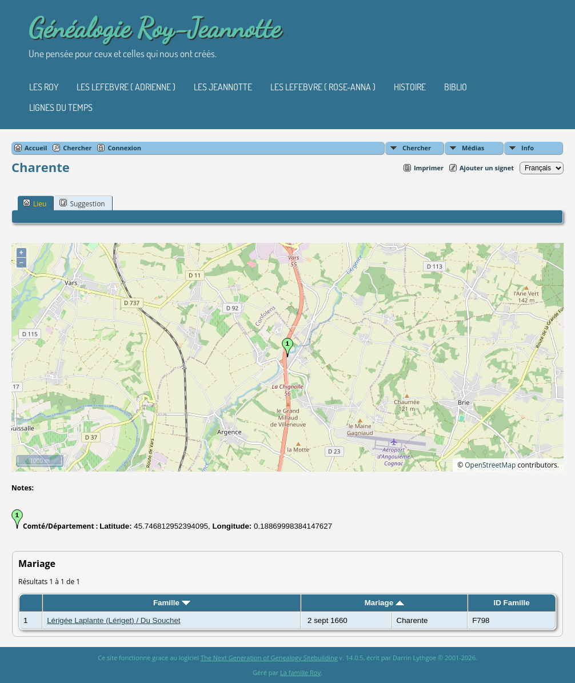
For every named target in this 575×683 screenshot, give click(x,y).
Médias (473, 147)
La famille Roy (300, 672)
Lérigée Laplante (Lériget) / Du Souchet (113, 620)
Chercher (416, 147)
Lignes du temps (61, 107)
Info (527, 147)
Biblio (455, 87)
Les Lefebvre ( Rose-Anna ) (323, 87)
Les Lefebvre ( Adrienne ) (126, 87)
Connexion (124, 147)
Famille (171, 602)
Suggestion (82, 203)
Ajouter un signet (487, 167)
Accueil (36, 147)
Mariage (384, 602)
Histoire (410, 87)
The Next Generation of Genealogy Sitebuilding (269, 657)
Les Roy (43, 87)
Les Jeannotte (223, 87)
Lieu (34, 203)
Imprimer (429, 167)
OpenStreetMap (490, 465)
